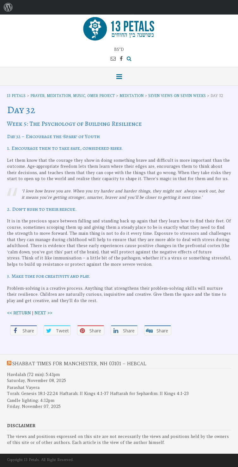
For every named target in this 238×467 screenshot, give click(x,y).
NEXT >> (43, 313)
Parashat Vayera (23, 387)
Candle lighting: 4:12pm (30, 400)
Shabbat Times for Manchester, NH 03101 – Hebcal (79, 364)
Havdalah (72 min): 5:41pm (33, 374)
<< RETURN (19, 313)
